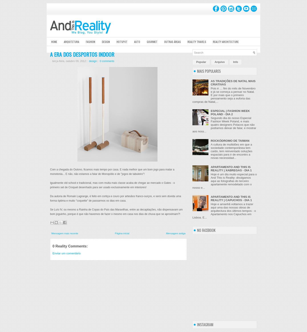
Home (54, 42)
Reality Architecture (226, 42)
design (93, 61)
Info (235, 62)
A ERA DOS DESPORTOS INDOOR (82, 54)
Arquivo (220, 62)
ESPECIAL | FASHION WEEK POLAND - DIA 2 (230, 112)
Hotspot (122, 42)
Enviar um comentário (67, 253)
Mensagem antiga (176, 233)
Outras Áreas (172, 42)
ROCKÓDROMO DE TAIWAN (230, 140)
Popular (201, 62)
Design (106, 42)
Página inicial (122, 233)
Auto (137, 42)
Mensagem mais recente (64, 233)
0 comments (107, 61)
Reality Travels (197, 42)
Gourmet (152, 42)
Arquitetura (71, 42)
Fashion (90, 42)
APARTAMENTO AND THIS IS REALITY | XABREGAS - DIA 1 (231, 168)
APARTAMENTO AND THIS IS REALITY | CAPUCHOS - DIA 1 (231, 198)
